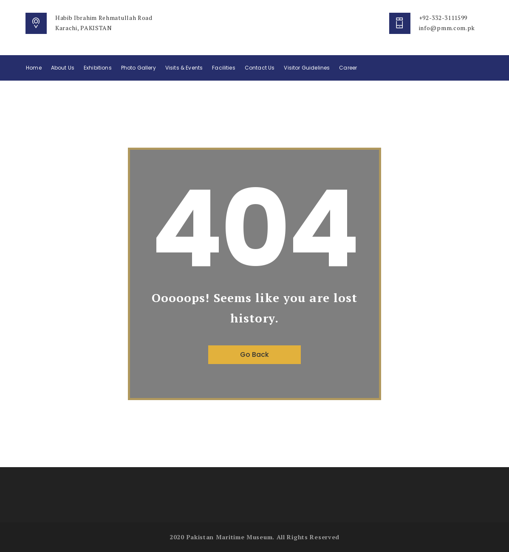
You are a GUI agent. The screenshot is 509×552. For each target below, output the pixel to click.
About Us (62, 67)
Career (348, 67)
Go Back (254, 354)
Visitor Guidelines (307, 67)
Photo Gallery (138, 67)
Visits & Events (184, 67)
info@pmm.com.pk (447, 28)
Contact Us (260, 67)
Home (34, 67)
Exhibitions (98, 67)
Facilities (223, 67)
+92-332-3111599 (443, 18)
